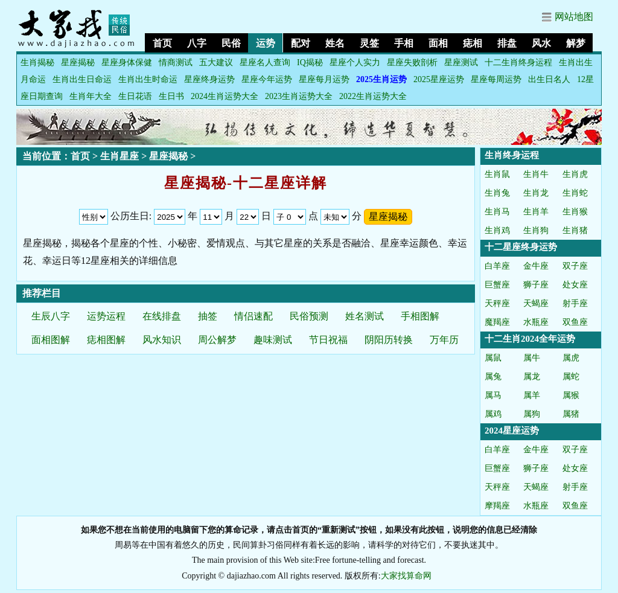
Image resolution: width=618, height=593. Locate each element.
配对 (300, 43)
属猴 (570, 395)
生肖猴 (575, 211)
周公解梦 (217, 340)
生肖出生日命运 (82, 79)
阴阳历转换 (389, 340)
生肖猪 (575, 230)
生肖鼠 (497, 174)
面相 (438, 43)
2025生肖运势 (381, 79)
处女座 (575, 284)
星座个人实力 (355, 62)
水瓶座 (536, 322)
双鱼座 (575, 322)
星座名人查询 (265, 62)
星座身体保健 (126, 62)
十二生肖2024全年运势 (530, 339)
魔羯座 (497, 322)
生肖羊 (536, 211)
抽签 (207, 316)
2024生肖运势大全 (224, 96)
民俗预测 (309, 316)
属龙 (531, 376)
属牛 (531, 357)
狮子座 (536, 284)
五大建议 (216, 62)
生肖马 (497, 211)
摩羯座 (497, 505)
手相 (403, 43)
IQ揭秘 (310, 62)
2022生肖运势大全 (373, 96)
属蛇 (570, 376)
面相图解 (50, 340)
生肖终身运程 (512, 155)
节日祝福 (328, 340)
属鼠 (493, 357)
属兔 (493, 376)
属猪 (570, 413)
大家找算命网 (406, 575)
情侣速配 (253, 316)
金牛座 (536, 266)
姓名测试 (364, 316)
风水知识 (161, 340)
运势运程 (106, 316)
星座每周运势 (496, 79)
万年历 (444, 340)
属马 (493, 395)
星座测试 (461, 62)
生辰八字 (50, 316)
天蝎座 (536, 303)
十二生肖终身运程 (518, 62)
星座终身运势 (209, 79)
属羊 (531, 395)
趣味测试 (272, 340)
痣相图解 (106, 340)
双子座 (575, 266)
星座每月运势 (324, 79)
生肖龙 (536, 192)
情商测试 (176, 62)
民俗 (231, 43)
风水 (541, 43)
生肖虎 (575, 174)
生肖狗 (536, 230)
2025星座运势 (438, 79)
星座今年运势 (266, 79)
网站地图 (574, 16)
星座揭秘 (78, 62)
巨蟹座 (497, 284)
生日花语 (135, 96)
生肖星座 (119, 156)
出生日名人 (549, 79)
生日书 (171, 96)
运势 (265, 43)
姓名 (335, 43)
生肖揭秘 (37, 62)
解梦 (575, 43)
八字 (196, 43)
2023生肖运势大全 (299, 96)
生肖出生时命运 (147, 79)
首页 (162, 43)
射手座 (575, 303)
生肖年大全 (90, 96)
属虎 (570, 357)
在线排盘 (161, 316)
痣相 (472, 43)
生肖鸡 (497, 230)
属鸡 (493, 413)
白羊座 (497, 266)
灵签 (369, 43)
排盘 (507, 43)
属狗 (531, 413)
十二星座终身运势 (521, 247)
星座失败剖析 (412, 62)
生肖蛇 (575, 192)
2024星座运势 (512, 430)
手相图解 (420, 316)
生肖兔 (497, 192)
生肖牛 (536, 174)
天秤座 (497, 303)
